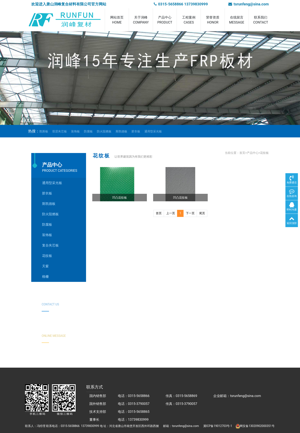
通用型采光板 (153, 131)
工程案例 (188, 20)
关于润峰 (140, 20)
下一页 (190, 213)
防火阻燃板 (104, 131)
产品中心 (164, 20)
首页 (242, 152)
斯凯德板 (121, 131)
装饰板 (75, 131)
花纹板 (264, 152)
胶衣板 (135, 131)
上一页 (170, 213)
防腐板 (88, 131)
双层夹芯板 (59, 131)
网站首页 (116, 20)
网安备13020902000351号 (257, 426)
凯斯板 (43, 131)
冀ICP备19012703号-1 (217, 426)
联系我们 (260, 20)
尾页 (202, 213)
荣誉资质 (212, 20)
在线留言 (236, 20)
